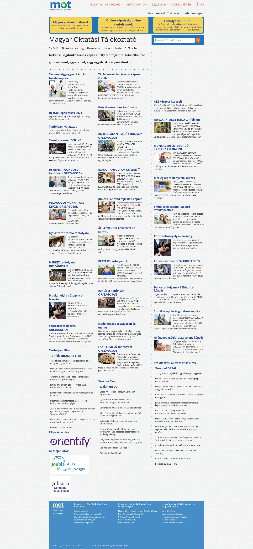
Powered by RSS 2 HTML (61, 427)
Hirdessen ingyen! (193, 13)
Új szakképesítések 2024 (65, 113)
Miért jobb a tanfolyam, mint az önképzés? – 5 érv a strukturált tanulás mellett (72, 421)
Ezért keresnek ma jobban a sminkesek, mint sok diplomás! (72, 394)
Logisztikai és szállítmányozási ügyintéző (90, 517)
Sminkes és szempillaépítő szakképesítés (172, 208)
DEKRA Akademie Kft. (127, 520)
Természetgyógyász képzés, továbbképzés (67, 76)
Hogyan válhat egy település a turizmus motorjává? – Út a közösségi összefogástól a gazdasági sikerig (119, 432)
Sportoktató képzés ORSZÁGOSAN (62, 328)
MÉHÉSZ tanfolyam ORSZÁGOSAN (62, 264)
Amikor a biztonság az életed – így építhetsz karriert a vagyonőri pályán (69, 378)
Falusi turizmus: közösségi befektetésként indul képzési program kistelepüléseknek (176, 404)
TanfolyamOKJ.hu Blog (65, 356)
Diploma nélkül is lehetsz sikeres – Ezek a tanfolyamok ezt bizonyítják (68, 402)
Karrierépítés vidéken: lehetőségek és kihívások (121, 407)
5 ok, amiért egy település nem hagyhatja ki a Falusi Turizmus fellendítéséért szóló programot (121, 441)
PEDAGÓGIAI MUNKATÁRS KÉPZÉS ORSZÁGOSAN (66, 204)
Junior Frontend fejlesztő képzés (120, 199)
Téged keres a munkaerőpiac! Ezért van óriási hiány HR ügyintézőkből (70, 362)
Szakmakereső (156, 13)
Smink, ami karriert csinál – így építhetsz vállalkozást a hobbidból (68, 386)
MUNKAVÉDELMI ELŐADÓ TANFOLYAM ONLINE (171, 147)
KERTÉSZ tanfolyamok (113, 261)
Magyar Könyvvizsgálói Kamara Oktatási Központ (137, 511)
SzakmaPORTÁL (166, 368)
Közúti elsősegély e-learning (173, 236)
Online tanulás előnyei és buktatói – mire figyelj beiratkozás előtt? (176, 380)
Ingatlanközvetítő (81, 511)
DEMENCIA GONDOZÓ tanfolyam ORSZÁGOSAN (66, 171)
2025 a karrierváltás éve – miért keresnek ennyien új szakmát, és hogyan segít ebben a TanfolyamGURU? (72, 411)
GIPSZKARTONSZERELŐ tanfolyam (177, 119)
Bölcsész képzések (170, 520)
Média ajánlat (58, 513)
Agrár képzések (168, 511)
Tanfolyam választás (63, 126)
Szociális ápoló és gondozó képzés (177, 311)
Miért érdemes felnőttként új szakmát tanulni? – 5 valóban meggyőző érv (121, 414)
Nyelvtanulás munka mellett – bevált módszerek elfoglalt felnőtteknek (116, 401)
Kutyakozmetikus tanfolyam (117, 107)
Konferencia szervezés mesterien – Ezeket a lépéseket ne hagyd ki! (179, 396)
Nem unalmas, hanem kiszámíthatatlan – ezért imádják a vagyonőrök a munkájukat (71, 370)
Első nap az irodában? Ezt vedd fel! (115, 447)
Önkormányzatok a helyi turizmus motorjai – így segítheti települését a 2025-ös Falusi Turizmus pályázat (176, 429)
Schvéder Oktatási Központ (129, 517)
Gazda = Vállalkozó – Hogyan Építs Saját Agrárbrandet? (117, 393)
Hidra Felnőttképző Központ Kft (130, 514)
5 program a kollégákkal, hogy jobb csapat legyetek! (178, 373)
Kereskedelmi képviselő (83, 523)
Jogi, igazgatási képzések (172, 514)
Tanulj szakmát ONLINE (65, 140)
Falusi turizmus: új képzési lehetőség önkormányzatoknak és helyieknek (171, 412)
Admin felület (58, 511)
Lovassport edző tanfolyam (84, 520)
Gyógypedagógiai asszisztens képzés (178, 337)
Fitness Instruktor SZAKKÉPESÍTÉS (177, 261)
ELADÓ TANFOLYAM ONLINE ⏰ (119, 169)
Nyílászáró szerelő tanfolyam (69, 233)
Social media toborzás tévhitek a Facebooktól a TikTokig (176, 452)
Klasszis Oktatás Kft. (126, 523)
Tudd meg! (173, 13)
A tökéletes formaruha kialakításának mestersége (177, 445)
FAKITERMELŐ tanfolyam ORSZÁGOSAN (115, 349)
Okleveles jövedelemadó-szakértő (87, 514)
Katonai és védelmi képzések (173, 523)
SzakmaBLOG (109, 386)
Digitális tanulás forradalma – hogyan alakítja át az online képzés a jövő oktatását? (177, 420)
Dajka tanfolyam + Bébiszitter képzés (174, 289)
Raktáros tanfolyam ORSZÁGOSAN (112, 292)
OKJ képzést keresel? (168, 101)
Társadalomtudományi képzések (175, 517)
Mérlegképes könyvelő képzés (174, 178)
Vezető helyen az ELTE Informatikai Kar (172, 458)
